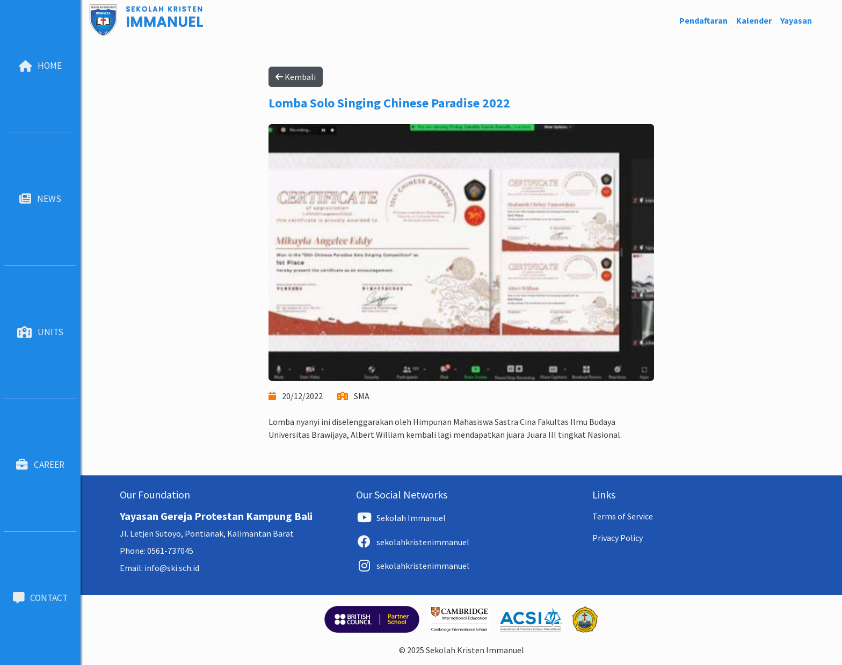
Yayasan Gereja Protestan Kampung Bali (216, 516)
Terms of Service (622, 516)
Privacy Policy (617, 537)
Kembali (295, 76)
